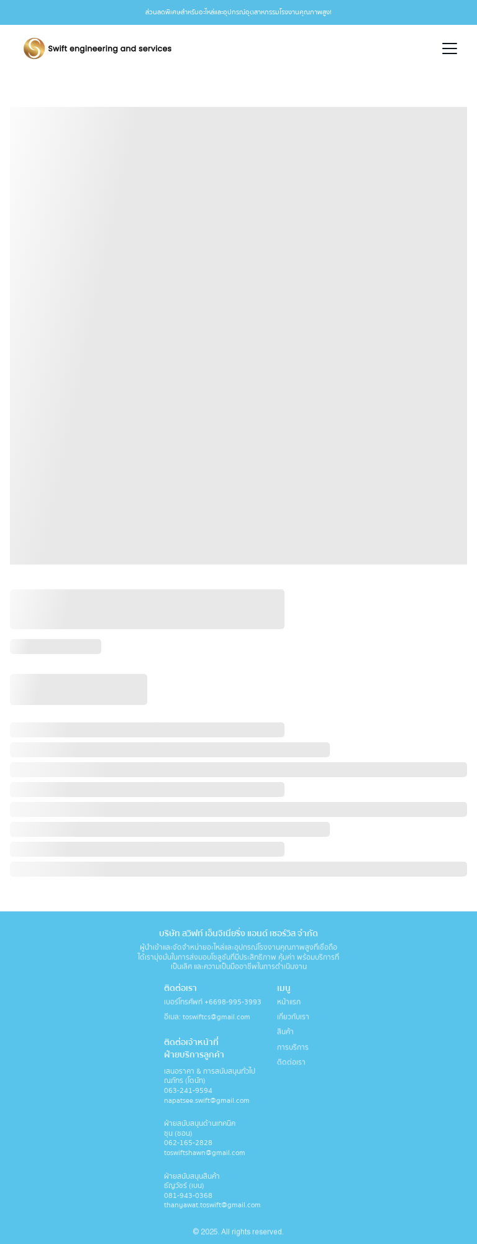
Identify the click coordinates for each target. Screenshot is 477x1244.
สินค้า (285, 1033)
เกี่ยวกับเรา (293, 1018)
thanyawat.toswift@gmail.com (212, 1208)
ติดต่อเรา (291, 1063)
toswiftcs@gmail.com (216, 1018)
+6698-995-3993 (232, 1003)
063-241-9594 (189, 1093)
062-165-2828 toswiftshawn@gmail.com (204, 1151)
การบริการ (293, 1048)
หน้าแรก (289, 1003)
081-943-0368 (188, 1198)
